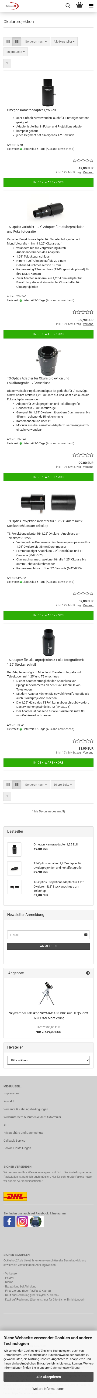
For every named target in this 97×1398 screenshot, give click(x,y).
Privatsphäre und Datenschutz (23, 1132)
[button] (8, 41)
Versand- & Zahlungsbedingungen (25, 1109)
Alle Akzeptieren (48, 1377)
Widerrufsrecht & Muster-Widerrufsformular (32, 1117)
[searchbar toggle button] (68, 6)
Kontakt (8, 1101)
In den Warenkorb (48, 182)
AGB (6, 1125)
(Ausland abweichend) (60, 149)
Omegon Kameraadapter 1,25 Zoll (31, 110)
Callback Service (14, 1140)
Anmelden (48, 946)
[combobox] (36, 41)
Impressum (11, 1093)
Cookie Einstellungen (17, 1148)
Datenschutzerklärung (65, 1367)
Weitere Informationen (48, 1389)
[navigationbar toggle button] (91, 6)
